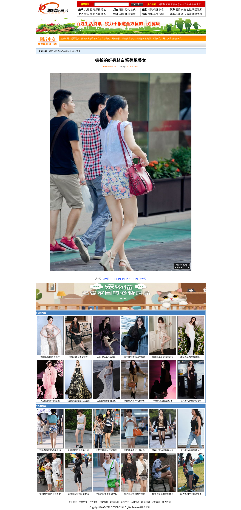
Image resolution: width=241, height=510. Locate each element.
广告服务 (93, 502)
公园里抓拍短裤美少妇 (78, 450)
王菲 (173, 4)
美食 (92, 14)
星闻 (92, 9)
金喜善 (185, 4)
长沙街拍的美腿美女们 (191, 450)
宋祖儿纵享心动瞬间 (106, 357)
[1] (112, 278)
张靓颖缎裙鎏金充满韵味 (78, 401)
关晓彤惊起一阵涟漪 (50, 401)
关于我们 (73, 502)
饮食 (161, 9)
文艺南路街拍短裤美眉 (106, 450)
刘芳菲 (162, 4)
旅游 (189, 14)
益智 (133, 14)
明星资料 (197, 14)
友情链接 (83, 502)
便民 (103, 14)
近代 (127, 9)
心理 (177, 14)
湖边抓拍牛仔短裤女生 (191, 494)
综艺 (103, 9)
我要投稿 (104, 502)
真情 (155, 14)
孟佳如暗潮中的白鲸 (106, 401)
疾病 (183, 9)
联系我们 (145, 502)
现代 (121, 9)
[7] (133, 278)
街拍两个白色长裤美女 (50, 494)
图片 (177, 9)
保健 (155, 9)
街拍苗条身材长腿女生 (134, 450)
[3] (119, 278)
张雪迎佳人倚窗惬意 (78, 357)
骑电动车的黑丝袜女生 (162, 450)
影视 (97, 9)
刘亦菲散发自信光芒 (50, 357)
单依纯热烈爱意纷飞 (162, 401)
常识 (150, 9)
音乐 (183, 14)
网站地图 (114, 502)
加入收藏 (166, 502)
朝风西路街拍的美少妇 (50, 450)
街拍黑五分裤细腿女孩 (78, 494)
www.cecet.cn (109, 66)
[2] (116, 278)
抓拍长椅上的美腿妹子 (162, 494)
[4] (123, 278)
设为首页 (156, 502)
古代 (133, 9)
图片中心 (59, 51)
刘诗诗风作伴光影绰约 (134, 401)
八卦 (86, 9)
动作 (121, 14)
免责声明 (125, 502)
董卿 (168, 4)
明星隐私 (197, 9)
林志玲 (178, 4)
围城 (161, 14)
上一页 (106, 278)
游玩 (86, 14)
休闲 (127, 14)
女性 (189, 9)
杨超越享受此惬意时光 (162, 357)
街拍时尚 (69, 51)
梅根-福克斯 (195, 4)
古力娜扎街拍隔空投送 (134, 357)
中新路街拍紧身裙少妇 (106, 494)
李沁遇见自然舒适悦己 (191, 357)
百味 (97, 14)
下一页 (142, 278)
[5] (127, 278)
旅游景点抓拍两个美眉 (134, 494)
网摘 (150, 14)
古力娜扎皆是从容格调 (191, 401)
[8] (136, 278)
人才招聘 (135, 502)
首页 (51, 51)
